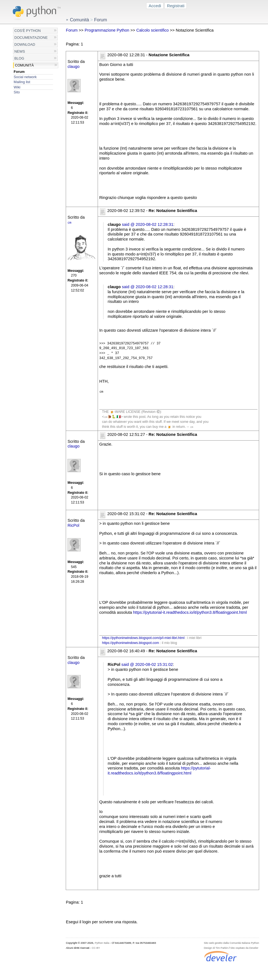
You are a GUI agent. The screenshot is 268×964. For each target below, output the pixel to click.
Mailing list (22, 82)
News (19, 51)
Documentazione (31, 37)
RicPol (73, 525)
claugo (73, 66)
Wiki (17, 87)
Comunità (24, 65)
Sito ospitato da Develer (244, 947)
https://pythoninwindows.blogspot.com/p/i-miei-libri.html (143, 638)
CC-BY (96, 947)
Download (24, 44)
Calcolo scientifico (152, 30)
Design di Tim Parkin (216, 947)
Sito (17, 92)
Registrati (175, 5)
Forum (19, 72)
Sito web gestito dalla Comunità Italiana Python (231, 942)
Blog (19, 58)
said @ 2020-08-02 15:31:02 (147, 664)
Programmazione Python (107, 30)
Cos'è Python (27, 31)
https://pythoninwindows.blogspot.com (130, 643)
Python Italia (102, 942)
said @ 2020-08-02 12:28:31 (147, 224)
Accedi (155, 5)
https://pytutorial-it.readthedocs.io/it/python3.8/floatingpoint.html (190, 612)
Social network (25, 77)
